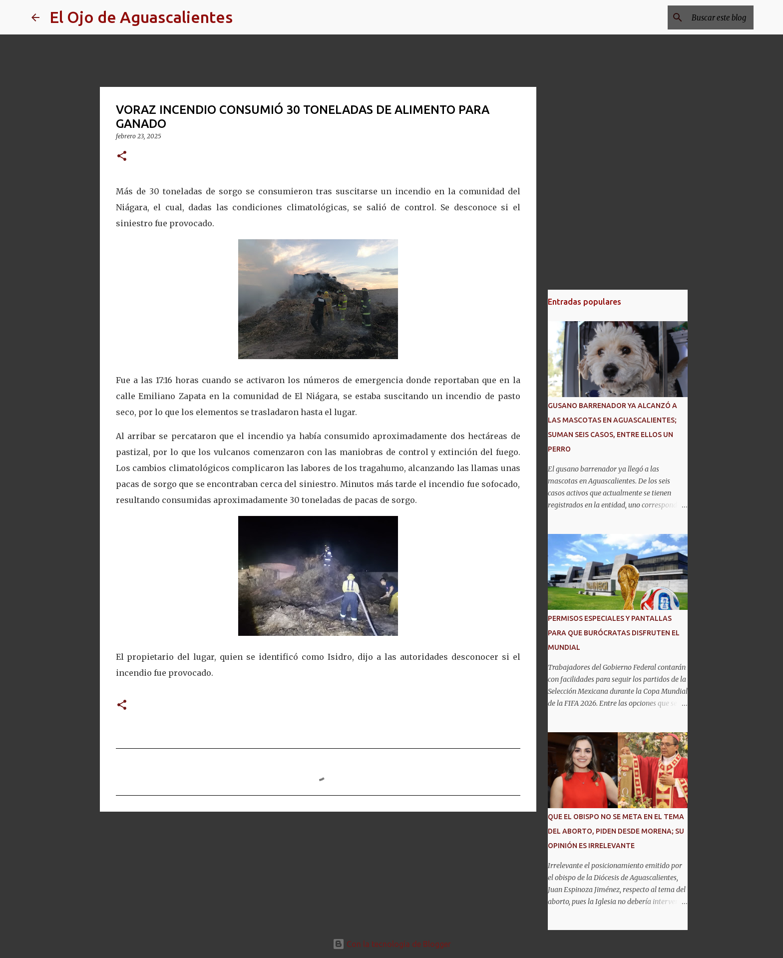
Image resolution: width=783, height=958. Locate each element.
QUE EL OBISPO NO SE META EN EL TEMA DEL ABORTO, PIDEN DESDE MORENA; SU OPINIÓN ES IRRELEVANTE (616, 831)
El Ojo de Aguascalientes (141, 17)
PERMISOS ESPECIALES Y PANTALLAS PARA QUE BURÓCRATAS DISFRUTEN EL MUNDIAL (614, 632)
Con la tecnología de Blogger (392, 944)
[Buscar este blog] (701, 17)
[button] (122, 156)
